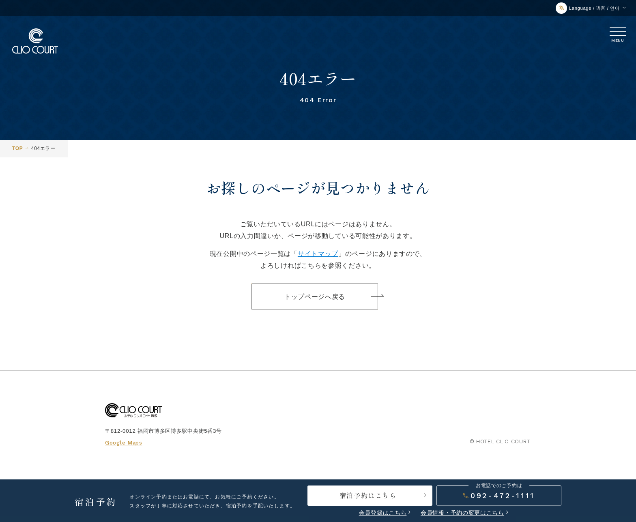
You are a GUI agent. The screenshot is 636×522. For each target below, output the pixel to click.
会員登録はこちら (383, 512)
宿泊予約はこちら (383, 495)
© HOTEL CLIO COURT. (500, 441)
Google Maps (123, 443)
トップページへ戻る (331, 296)
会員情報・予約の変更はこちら (462, 512)
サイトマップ (318, 253)
